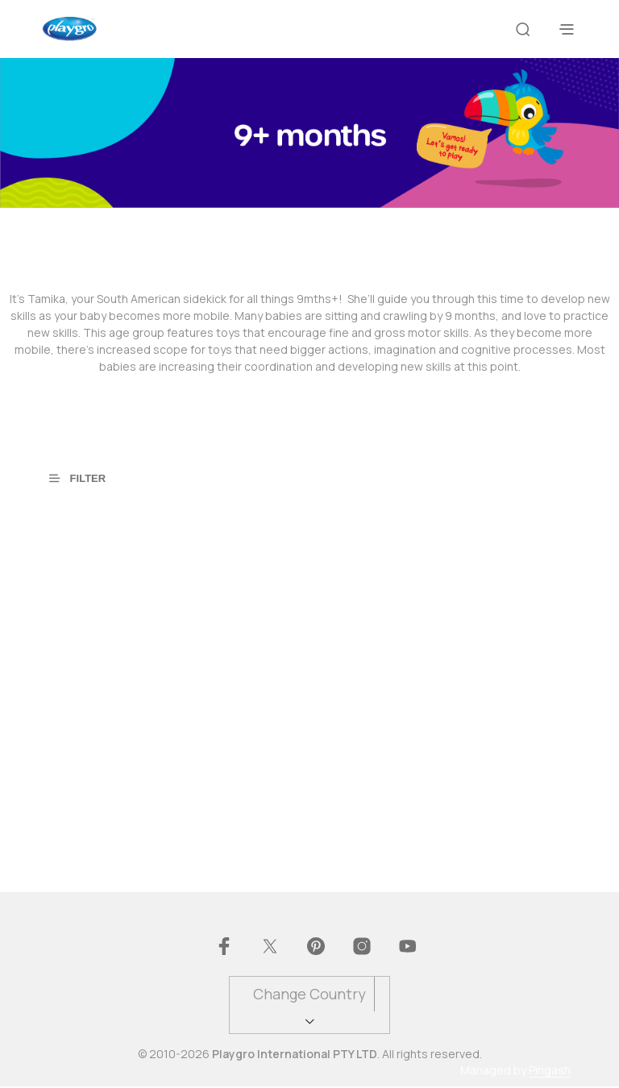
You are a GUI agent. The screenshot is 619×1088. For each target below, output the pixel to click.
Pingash (550, 1071)
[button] (87, 477)
